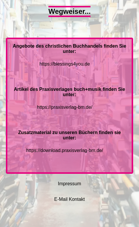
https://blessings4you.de (64, 63)
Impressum (69, 183)
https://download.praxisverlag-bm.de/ (64, 150)
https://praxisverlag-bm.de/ (65, 107)
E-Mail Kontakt (69, 199)
